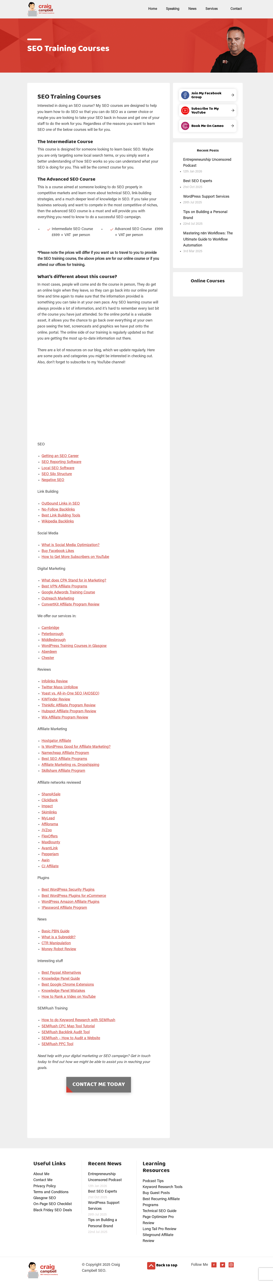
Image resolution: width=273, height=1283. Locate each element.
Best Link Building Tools (61, 515)
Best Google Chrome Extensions (68, 984)
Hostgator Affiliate (56, 740)
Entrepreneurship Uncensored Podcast (207, 162)
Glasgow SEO (44, 1198)
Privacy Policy (44, 1186)
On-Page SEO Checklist (52, 1204)
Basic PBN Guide (55, 931)
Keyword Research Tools (163, 1187)
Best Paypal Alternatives (61, 972)
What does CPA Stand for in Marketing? (74, 580)
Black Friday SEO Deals (52, 1210)
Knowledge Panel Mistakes (63, 990)
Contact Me (42, 1180)
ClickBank (50, 800)
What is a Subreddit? (59, 937)
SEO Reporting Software (61, 462)
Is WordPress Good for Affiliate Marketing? (76, 746)
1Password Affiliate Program (64, 907)
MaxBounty (51, 842)
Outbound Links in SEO (61, 503)
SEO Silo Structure (57, 474)
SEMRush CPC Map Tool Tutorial (68, 1026)
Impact (47, 806)
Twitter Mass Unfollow (60, 687)
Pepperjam (50, 854)
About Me (41, 1174)
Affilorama (50, 824)
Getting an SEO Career (60, 456)
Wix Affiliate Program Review (65, 717)
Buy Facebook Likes (58, 551)
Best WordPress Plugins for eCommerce (74, 896)
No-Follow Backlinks (58, 509)
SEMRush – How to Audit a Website (71, 1038)
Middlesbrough (54, 640)
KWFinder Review (56, 699)
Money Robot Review (59, 949)
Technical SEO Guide (159, 1211)
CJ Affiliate (50, 866)
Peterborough (52, 634)
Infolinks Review (55, 681)
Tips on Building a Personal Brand (205, 215)
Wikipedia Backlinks (58, 521)
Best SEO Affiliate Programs (64, 759)
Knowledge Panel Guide (61, 978)
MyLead (48, 818)
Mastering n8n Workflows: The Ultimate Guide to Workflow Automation (208, 239)
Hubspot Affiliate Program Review (69, 711)
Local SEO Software (58, 468)
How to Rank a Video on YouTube (69, 996)
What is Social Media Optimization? (70, 545)
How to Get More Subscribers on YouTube (75, 557)
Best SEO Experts (197, 181)
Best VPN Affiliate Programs (64, 586)
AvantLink (50, 848)
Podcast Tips (153, 1181)
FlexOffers (50, 836)
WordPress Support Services (206, 196)
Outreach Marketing (58, 598)
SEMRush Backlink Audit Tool (66, 1032)
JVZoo (47, 830)
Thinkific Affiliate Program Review (69, 705)
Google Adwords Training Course (68, 592)
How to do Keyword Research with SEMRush (78, 1020)
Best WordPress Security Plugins (68, 889)
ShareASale (51, 794)
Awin (46, 860)
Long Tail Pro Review (159, 1229)
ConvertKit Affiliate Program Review (70, 604)
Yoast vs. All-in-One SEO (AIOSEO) (70, 693)
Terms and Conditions (51, 1192)
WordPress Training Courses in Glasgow (74, 646)
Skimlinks (49, 812)
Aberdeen (49, 651)
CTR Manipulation (56, 943)
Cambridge (50, 628)
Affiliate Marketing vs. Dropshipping (70, 764)
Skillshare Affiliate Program (63, 770)
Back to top (162, 1265)
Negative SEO (53, 480)
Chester (48, 658)
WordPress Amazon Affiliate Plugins (70, 901)
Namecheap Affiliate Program (65, 753)
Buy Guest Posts (156, 1193)
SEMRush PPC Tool (57, 1044)
